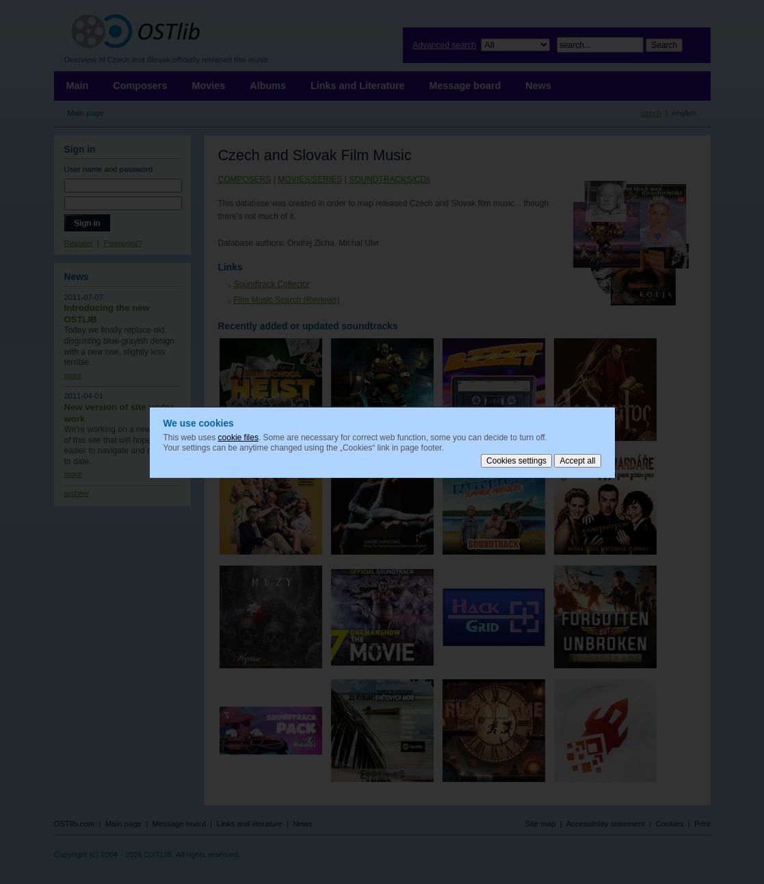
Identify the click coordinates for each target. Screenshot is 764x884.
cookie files (238, 437)
